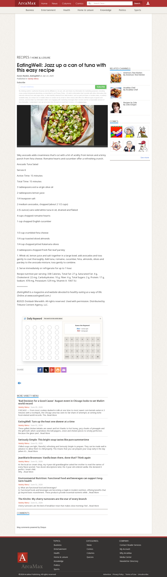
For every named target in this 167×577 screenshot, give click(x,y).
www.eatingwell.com (38, 295)
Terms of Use (130, 574)
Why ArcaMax (126, 553)
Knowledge (105, 10)
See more (145, 157)
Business (30, 10)
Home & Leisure (86, 10)
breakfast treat (53, 505)
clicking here (82, 102)
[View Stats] (100, 318)
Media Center (125, 557)
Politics (122, 10)
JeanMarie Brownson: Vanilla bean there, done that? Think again (54, 457)
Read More (52, 415)
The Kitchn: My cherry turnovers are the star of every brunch (52, 498)
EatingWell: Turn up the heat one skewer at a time (46, 421)
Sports (137, 10)
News (89, 545)
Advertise (107, 574)
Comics (90, 549)
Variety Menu (33, 79)
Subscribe (101, 87)
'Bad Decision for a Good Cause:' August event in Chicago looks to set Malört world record (61, 402)
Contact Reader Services (130, 545)
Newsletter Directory (129, 561)
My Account (125, 549)
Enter (66, 356)
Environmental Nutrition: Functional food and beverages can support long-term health (60, 479)
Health (66, 10)
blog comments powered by (31, 527)
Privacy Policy (118, 574)
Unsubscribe (143, 574)
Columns (90, 553)
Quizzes (90, 557)
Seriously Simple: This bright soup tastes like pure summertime (53, 439)
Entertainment (48, 10)
